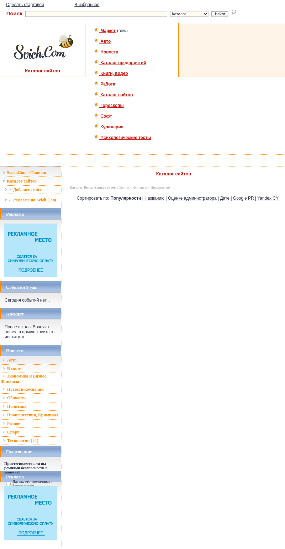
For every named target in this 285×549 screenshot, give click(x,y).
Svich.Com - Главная (24, 172)
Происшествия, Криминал (30, 414)
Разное (11, 423)
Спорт (11, 432)
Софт (103, 116)
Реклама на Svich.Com (30, 199)
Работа (104, 84)
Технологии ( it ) (20, 440)
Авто (102, 41)
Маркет (105, 30)
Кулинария (108, 126)
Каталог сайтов (113, 94)
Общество (15, 397)
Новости (106, 52)
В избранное (86, 4)
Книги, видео (111, 73)
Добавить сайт (23, 189)
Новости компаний (23, 389)
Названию (154, 198)
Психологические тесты (122, 137)
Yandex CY (268, 198)
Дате (224, 198)
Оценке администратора (192, 198)
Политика (14, 406)
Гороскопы (109, 105)
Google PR (243, 198)
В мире (12, 368)
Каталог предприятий (120, 62)
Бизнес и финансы (133, 187)
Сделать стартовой (25, 4)
